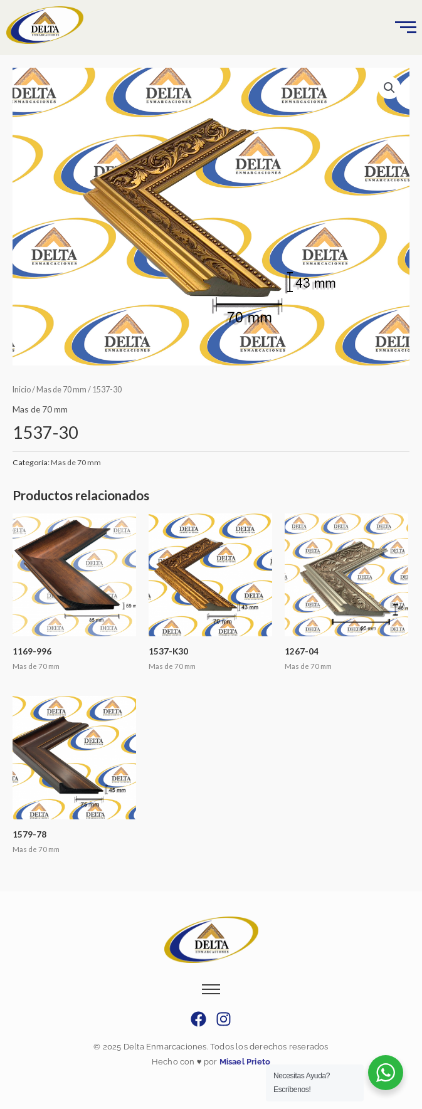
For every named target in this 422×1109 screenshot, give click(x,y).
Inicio (22, 389)
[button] (389, 87)
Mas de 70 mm (61, 389)
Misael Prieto (243, 1061)
